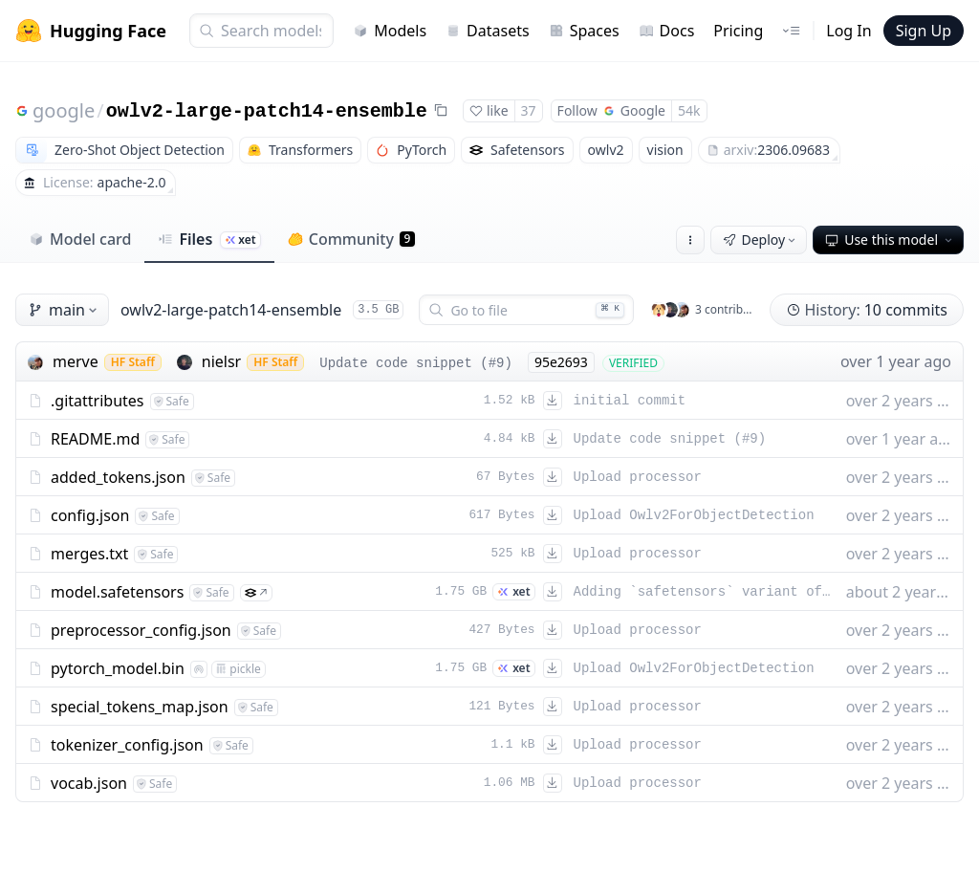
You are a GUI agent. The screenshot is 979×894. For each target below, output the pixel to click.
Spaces (584, 30)
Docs (667, 30)
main (64, 309)
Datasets (488, 30)
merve (75, 361)
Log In (848, 30)
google (64, 110)
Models (389, 30)
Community (351, 239)
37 (528, 110)
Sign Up (923, 30)
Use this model (890, 239)
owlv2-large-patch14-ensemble (266, 111)
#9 (497, 363)
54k (689, 110)
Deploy (761, 239)
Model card (80, 239)
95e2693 (561, 362)
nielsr (221, 361)
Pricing (738, 30)
